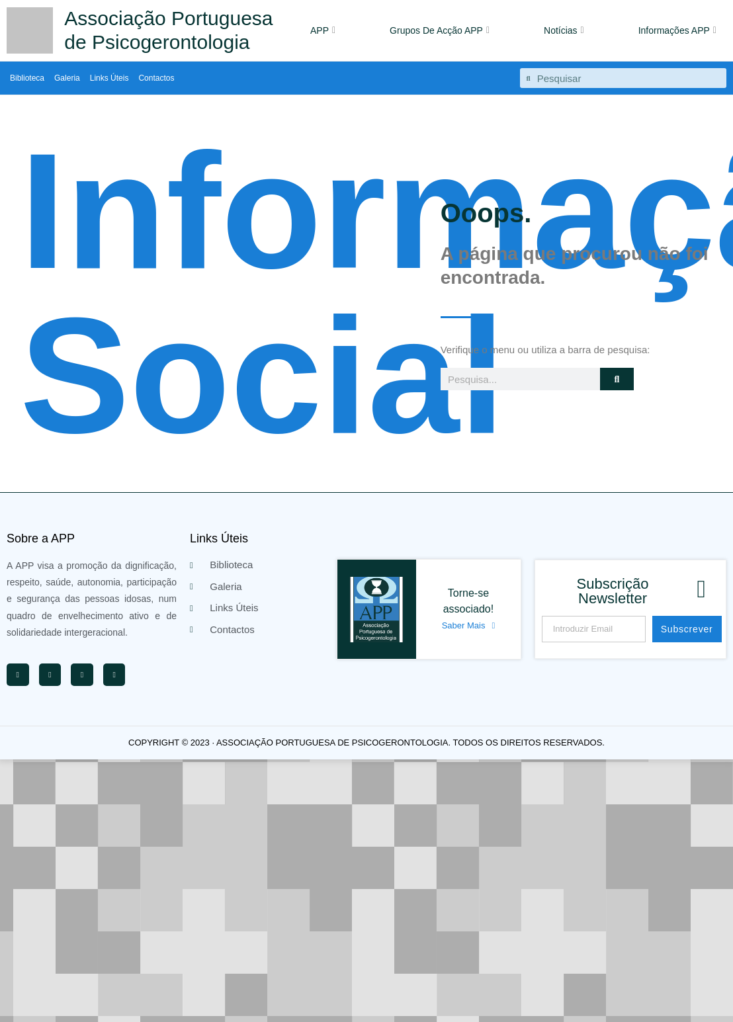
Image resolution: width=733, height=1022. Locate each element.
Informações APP (677, 30)
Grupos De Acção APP (440, 30)
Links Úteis (109, 78)
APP (322, 30)
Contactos (156, 78)
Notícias (564, 30)
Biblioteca (27, 78)
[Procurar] (617, 379)
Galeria (67, 78)
